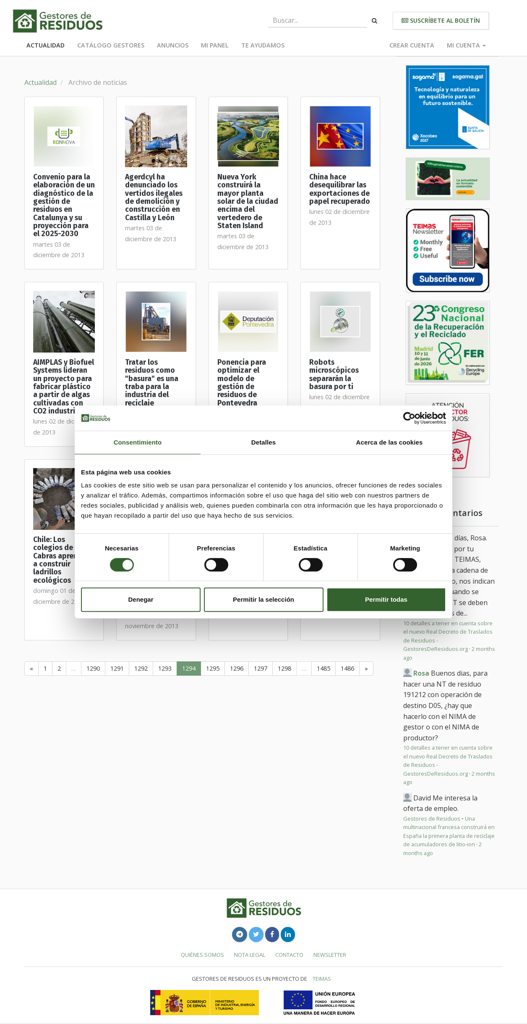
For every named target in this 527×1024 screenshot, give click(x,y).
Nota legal (249, 954)
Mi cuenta (466, 45)
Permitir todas (386, 599)
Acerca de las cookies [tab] (389, 442)
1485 (323, 668)
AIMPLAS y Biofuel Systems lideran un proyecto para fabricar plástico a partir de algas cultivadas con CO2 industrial (63, 387)
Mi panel (215, 45)
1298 (284, 668)
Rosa (421, 673)
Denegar (140, 599)
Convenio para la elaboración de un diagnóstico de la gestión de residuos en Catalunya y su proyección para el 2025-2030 (64, 205)
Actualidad (45, 45)
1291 (117, 668)
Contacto (289, 954)
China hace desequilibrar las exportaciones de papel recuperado (339, 189)
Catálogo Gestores (110, 45)
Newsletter (329, 954)
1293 (165, 668)
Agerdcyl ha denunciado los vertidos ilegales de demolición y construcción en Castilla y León (154, 197)
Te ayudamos (262, 45)
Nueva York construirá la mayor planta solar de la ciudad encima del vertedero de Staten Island (247, 201)
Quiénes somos (202, 954)
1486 (347, 668)
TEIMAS (322, 978)
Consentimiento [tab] (138, 442)
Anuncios (172, 45)
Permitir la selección (263, 599)
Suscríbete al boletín (441, 20)
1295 (212, 668)
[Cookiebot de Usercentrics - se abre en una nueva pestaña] (409, 418)
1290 (93, 668)
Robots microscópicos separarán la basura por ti (334, 374)
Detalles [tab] (263, 442)
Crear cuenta (411, 45)
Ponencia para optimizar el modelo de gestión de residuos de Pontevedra (241, 383)
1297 (260, 668)
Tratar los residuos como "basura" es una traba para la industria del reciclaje (151, 383)
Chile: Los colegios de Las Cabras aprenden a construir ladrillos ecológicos (62, 560)
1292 (141, 668)
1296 (236, 668)
